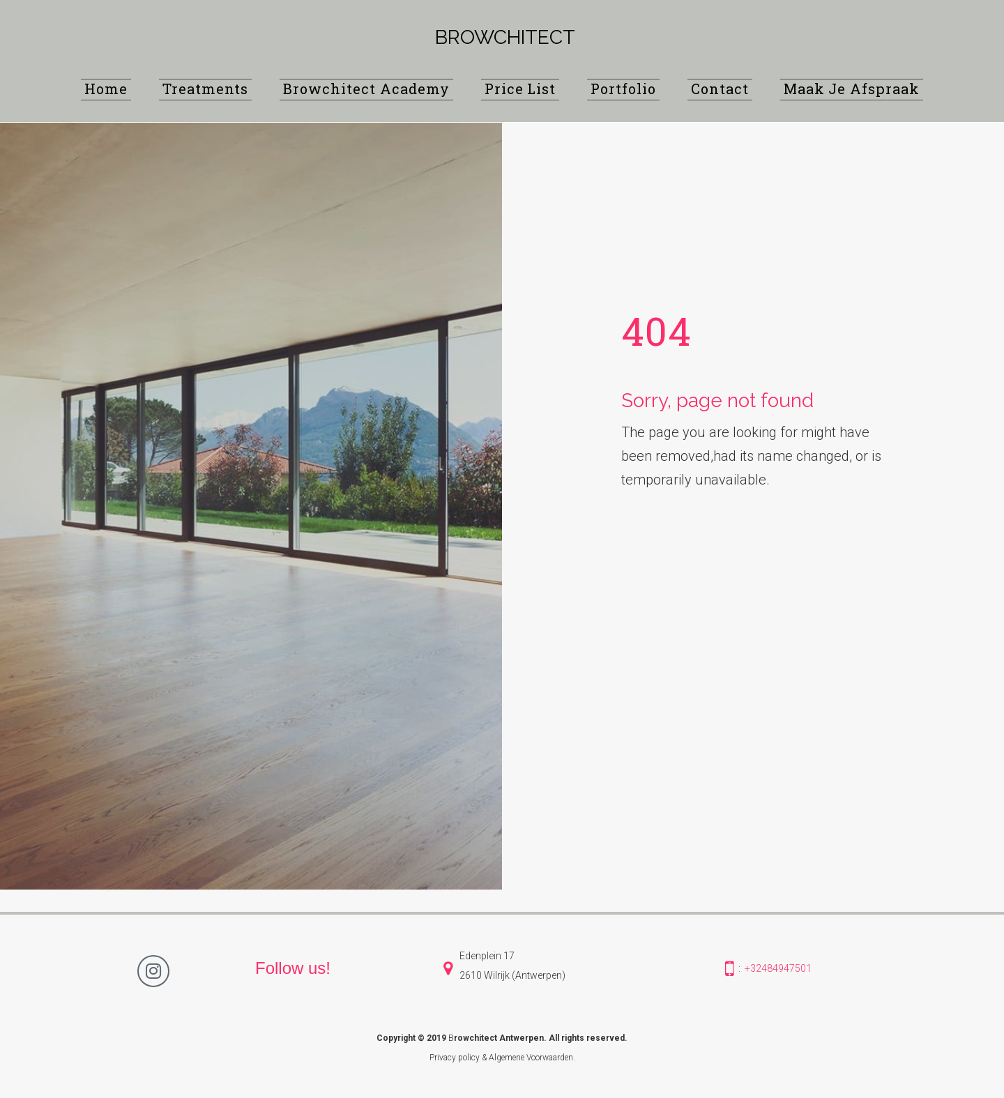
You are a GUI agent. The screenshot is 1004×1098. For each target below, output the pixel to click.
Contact (720, 88)
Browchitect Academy (366, 88)
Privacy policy (454, 1057)
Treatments (205, 88)
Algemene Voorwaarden (531, 1057)
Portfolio (623, 88)
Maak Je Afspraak (852, 88)
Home (106, 88)
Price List (520, 88)
